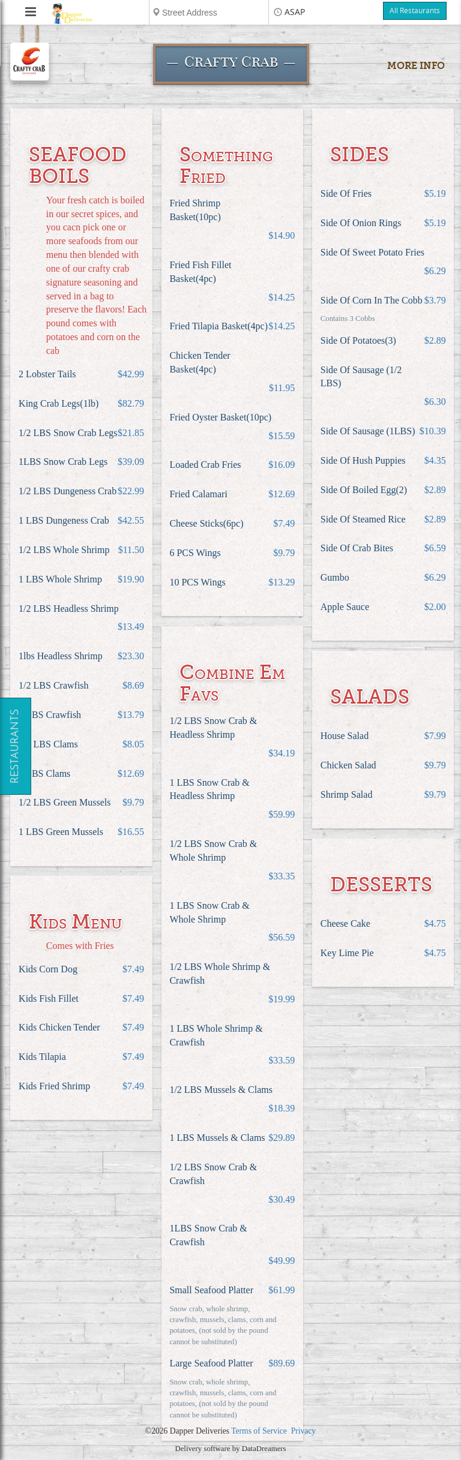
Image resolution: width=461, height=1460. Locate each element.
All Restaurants (415, 11)
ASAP (295, 12)
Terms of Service (259, 1430)
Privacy (303, 1430)
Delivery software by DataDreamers (230, 1448)
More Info (416, 65)
